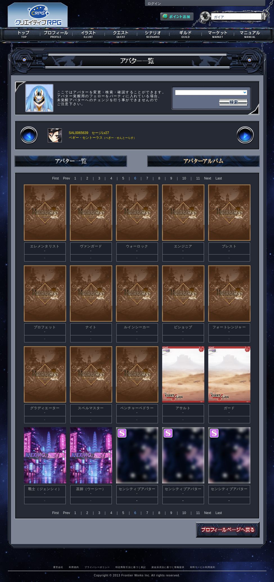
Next (207, 178)
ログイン (154, 4)
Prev (66, 178)
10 (184, 178)
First (55, 178)
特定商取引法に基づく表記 (131, 567)
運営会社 (58, 567)
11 (198, 178)
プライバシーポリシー (97, 567)
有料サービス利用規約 (202, 567)
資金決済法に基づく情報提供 (167, 567)
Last (219, 178)
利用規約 (74, 567)
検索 (233, 102)
